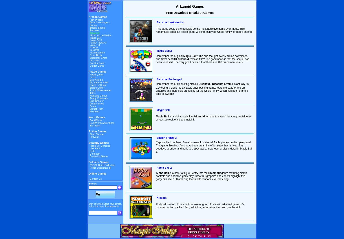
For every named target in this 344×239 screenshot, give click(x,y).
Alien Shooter (97, 134)
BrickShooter (97, 101)
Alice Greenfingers (100, 22)
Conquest (95, 153)
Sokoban (94, 111)
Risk (92, 151)
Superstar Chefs (98, 58)
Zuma (93, 106)
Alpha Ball (95, 45)
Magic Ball (95, 38)
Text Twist (95, 125)
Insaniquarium (97, 52)
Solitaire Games (99, 162)
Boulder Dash (97, 63)
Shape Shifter (97, 87)
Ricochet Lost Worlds (100, 35)
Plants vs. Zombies (100, 145)
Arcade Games (98, 16)
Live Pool (95, 148)
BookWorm (96, 120)
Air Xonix (94, 60)
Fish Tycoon (96, 19)
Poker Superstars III (100, 167)
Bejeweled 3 (96, 79)
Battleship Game (99, 156)
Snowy (93, 25)
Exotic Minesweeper (100, 90)
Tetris (92, 93)
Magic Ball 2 (96, 40)
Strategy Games (99, 142)
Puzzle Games (97, 71)
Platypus (94, 137)
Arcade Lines (97, 103)
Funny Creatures (99, 98)
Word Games (97, 117)
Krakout (94, 47)
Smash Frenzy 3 (98, 43)
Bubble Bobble (98, 27)
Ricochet (94, 50)
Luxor (93, 77)
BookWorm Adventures (102, 123)
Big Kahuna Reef (99, 82)
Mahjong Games (99, 95)
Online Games (97, 173)
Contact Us (96, 178)
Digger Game (97, 65)
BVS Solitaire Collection (102, 165)
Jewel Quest (96, 74)
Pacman (94, 30)
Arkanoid (94, 33)
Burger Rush (96, 109)
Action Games (97, 131)
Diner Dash (96, 55)
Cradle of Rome (98, 85)
